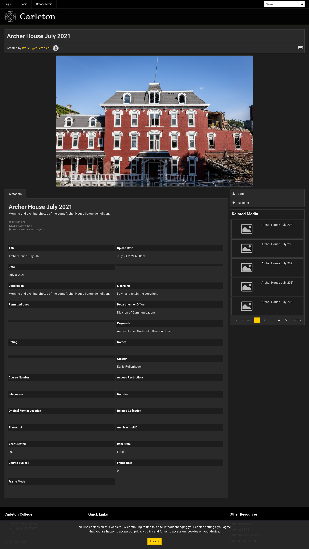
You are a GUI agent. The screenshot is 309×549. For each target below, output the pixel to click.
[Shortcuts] (300, 47)
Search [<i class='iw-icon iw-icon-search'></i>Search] (302, 3)
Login (239, 194)
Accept (154, 541)
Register (241, 203)
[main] (155, 266)
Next (296, 320)
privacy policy (143, 531)
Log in (8, 4)
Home (23, 4)
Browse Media (44, 4)
